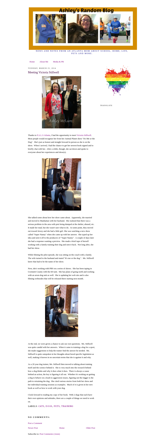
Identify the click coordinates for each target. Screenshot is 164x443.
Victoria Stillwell (84, 135)
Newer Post (33, 428)
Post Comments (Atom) (50, 434)
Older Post (90, 428)
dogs (49, 406)
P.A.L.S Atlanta (43, 135)
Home (32, 61)
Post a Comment (35, 423)
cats (41, 406)
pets (57, 406)
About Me (43, 61)
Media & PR (58, 61)
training (67, 406)
